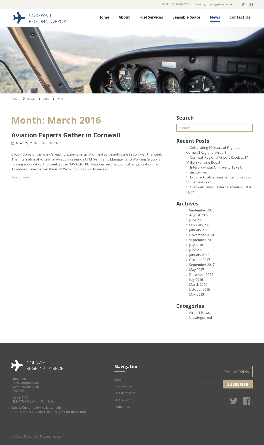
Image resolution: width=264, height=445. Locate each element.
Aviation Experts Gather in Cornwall (65, 135)
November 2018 (201, 235)
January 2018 (199, 255)
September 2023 (201, 210)
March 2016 (198, 284)
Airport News (199, 312)
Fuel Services (151, 17)
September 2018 (201, 240)
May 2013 (196, 294)
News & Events (123, 400)
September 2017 (201, 264)
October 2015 (199, 289)
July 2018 (196, 245)
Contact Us (239, 17)
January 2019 (199, 230)
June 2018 (196, 250)
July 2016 (196, 279)
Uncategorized (200, 317)
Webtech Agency (51, 436)
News (215, 17)
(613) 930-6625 (180, 4)
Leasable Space (186, 17)
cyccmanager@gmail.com (218, 4)
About (124, 17)
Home (103, 17)
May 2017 (196, 269)
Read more (20, 177)
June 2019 (196, 220)
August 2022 (199, 215)
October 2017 (199, 259)
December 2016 (201, 274)
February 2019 (200, 225)
